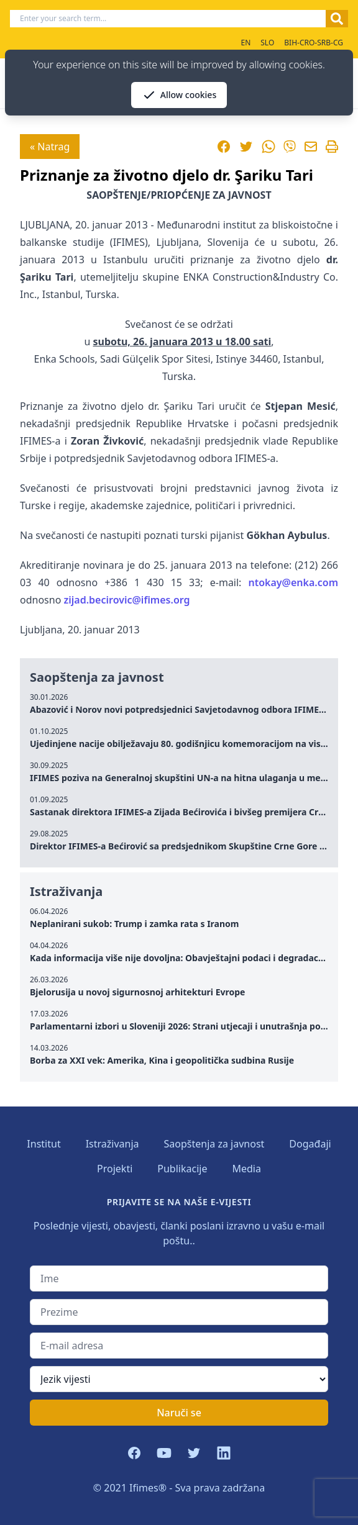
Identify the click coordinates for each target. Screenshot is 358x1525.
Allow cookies (179, 95)
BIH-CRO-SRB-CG (313, 42)
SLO (267, 42)
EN (245, 42)
